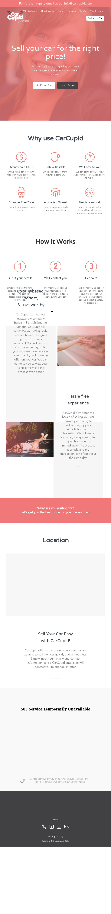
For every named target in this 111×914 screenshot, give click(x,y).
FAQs (83, 11)
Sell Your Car (95, 18)
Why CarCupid (30, 11)
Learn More (68, 85)
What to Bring (96, 11)
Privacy (60, 875)
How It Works (47, 11)
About (61, 11)
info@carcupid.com (78, 3)
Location (72, 11)
